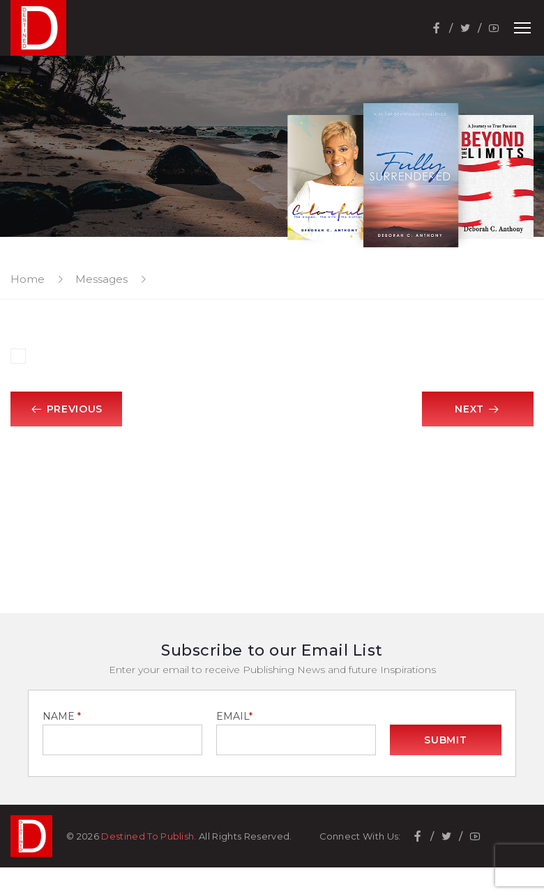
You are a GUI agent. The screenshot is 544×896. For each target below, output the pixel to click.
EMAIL (234, 716)
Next (478, 409)
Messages (101, 279)
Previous (66, 409)
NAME (62, 716)
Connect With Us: (360, 836)
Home (27, 279)
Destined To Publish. (149, 836)
